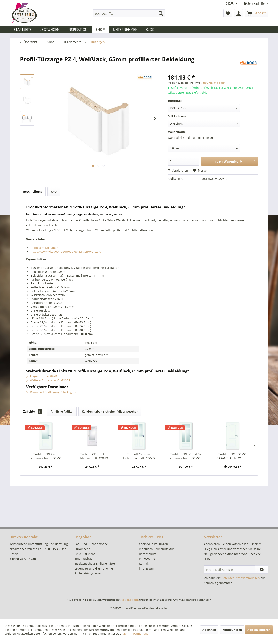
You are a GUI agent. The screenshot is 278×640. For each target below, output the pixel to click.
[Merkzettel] (227, 13)
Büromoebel (82, 549)
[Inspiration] (78, 29)
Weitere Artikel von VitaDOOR (48, 380)
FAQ (54, 191)
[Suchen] (160, 13)
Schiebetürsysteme (87, 573)
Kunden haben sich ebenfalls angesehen (110, 411)
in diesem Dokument (45, 248)
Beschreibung (32, 191)
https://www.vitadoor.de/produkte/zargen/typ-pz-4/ (66, 251)
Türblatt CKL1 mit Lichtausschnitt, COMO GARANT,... (92, 456)
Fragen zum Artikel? (41, 376)
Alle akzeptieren (258, 630)
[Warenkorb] (256, 13)
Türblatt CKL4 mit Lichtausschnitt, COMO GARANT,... (139, 456)
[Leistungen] (50, 29)
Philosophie (147, 558)
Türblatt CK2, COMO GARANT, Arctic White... (232, 456)
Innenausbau (83, 558)
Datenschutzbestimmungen (241, 578)
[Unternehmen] (125, 29)
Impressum (147, 568)
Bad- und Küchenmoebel (91, 544)
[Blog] (150, 29)
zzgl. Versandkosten (214, 82)
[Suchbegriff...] (129, 13)
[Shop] (100, 29)
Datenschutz (147, 554)
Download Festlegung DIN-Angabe (51, 392)
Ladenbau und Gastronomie (93, 568)
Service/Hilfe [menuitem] (254, 3)
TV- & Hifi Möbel (85, 554)
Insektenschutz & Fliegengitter (95, 563)
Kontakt (144, 563)
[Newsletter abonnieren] (261, 569)
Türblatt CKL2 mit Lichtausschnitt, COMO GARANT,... (45, 456)
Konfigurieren (232, 630)
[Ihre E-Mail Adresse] (229, 569)
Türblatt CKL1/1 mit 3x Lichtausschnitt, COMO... (186, 456)
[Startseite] (23, 29)
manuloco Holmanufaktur (156, 549)
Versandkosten (130, 599)
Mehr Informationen (136, 633)
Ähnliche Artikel (62, 411)
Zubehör (32, 411)
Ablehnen (209, 630)
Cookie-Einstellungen (153, 544)
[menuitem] (129, 13)
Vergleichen (178, 170)
